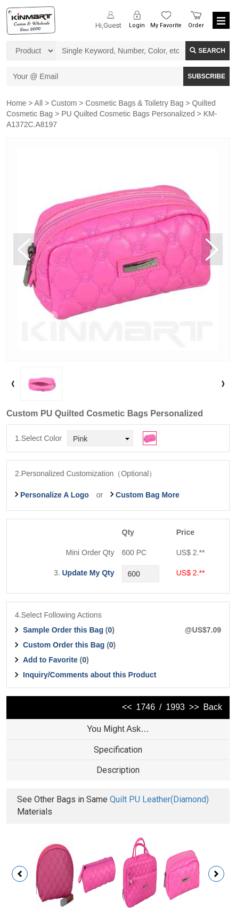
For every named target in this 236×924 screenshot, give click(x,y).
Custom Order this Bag (65, 645)
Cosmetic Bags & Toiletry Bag (134, 103)
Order (196, 25)
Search (207, 50)
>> (194, 707)
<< (127, 707)
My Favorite (166, 25)
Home (16, 103)
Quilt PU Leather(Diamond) (159, 799)
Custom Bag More (148, 495)
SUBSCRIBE (206, 76)
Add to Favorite (50, 660)
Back (212, 707)
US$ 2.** (190, 572)
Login (137, 25)
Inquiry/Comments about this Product (89, 674)
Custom (64, 103)
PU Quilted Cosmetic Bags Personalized (128, 113)
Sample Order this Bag (64, 630)
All (39, 103)
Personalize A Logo (54, 495)
